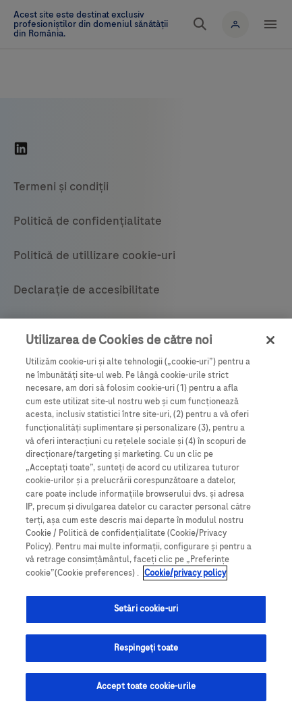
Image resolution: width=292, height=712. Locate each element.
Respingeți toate (146, 648)
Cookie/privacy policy (185, 573)
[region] (146, 515)
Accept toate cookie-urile (146, 686)
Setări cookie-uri (146, 609)
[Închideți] (270, 340)
